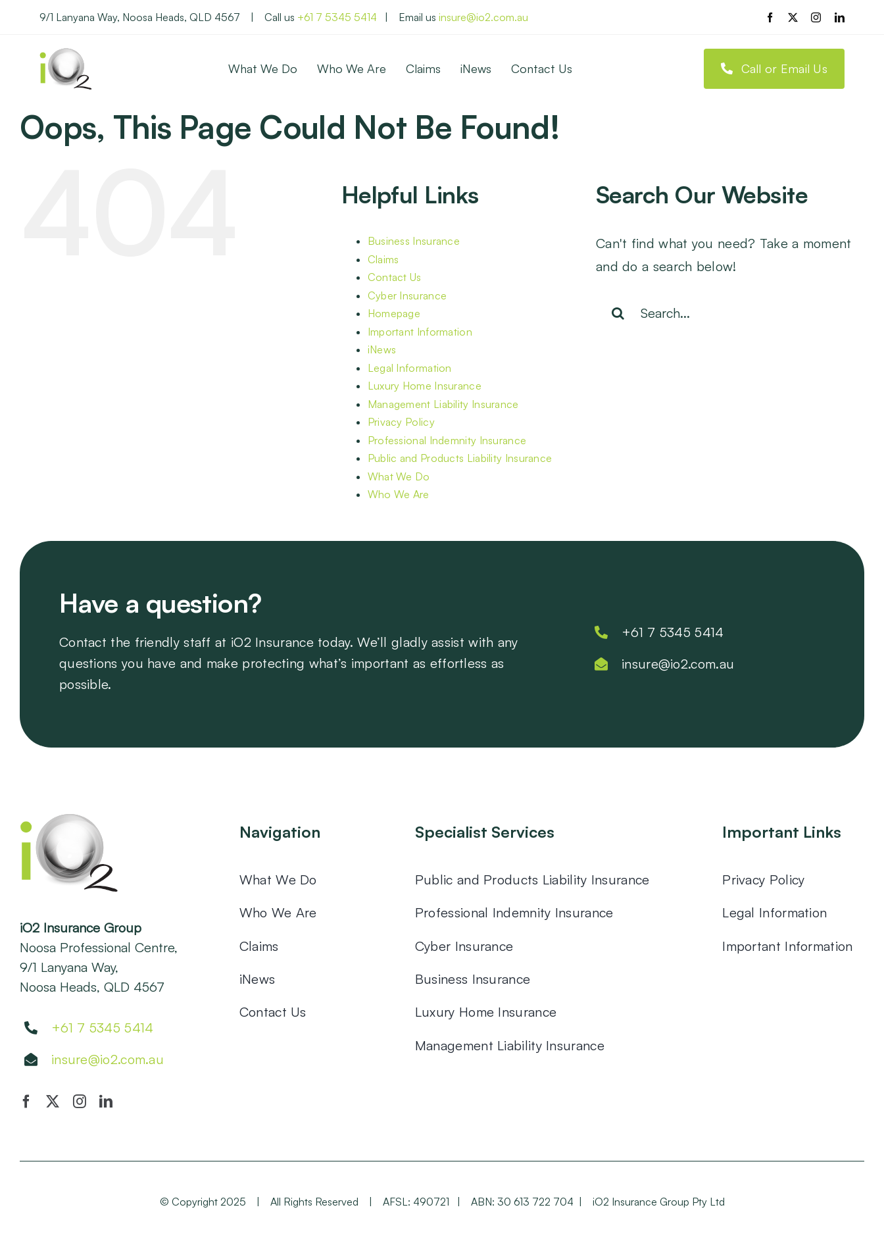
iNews (382, 349)
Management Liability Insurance (443, 404)
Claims (383, 259)
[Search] (618, 313)
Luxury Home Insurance (424, 385)
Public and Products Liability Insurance (460, 458)
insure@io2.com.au (483, 17)
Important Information (420, 331)
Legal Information (410, 367)
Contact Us (395, 277)
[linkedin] (840, 17)
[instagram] (816, 17)
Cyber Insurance (407, 295)
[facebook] (770, 17)
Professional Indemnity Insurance (447, 440)
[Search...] (730, 313)
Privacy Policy (401, 421)
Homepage (394, 313)
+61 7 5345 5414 (337, 17)
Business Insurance (414, 240)
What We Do (399, 476)
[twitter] (793, 17)
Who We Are (399, 494)
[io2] (65, 54)
